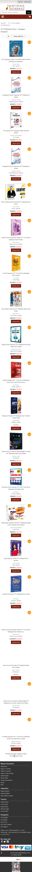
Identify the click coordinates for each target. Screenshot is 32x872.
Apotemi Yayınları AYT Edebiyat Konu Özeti (16, 594)
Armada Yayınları (16, 743)
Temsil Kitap (16, 280)
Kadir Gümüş (16, 242)
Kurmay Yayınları (16, 493)
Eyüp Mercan (16, 313)
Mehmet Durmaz (16, 349)
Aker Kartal (16, 207)
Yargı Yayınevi (16, 565)
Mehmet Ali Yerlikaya (16, 135)
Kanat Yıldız (16, 64)
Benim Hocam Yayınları (16, 244)
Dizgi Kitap (16, 529)
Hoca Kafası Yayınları (16, 315)
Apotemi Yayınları (16, 600)
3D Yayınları (16, 137)
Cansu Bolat (16, 563)
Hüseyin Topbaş (16, 100)
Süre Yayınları (16, 66)
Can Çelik (16, 278)
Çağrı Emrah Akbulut (16, 527)
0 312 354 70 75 (5, 834)
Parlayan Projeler (16, 422)
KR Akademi (16, 458)
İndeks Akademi (16, 387)
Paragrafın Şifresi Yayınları (16, 101)
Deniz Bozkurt (16, 670)
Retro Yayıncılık (16, 208)
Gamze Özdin (16, 456)
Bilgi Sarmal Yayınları (16, 351)
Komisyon (16, 385)
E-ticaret (13, 859)
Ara (28, 13)
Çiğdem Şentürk (16, 741)
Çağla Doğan (16, 420)
